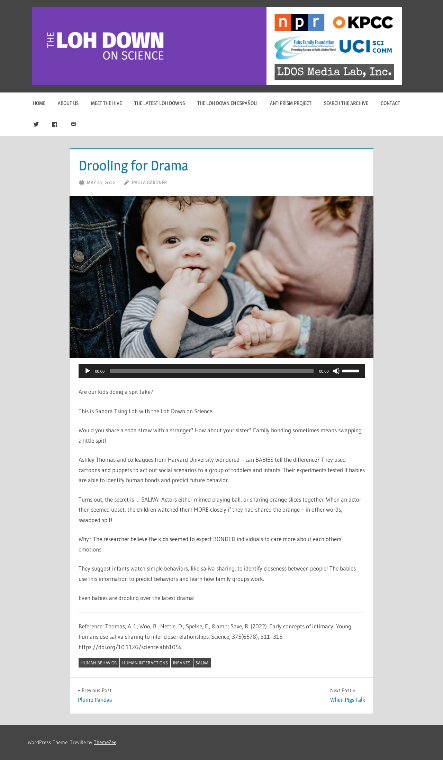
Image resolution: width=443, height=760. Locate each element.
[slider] (212, 371)
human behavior (99, 662)
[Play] (87, 371)
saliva (202, 662)
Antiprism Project (290, 103)
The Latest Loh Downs (159, 103)
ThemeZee (105, 742)
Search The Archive (346, 103)
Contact (390, 103)
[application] (222, 371)
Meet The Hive (106, 103)
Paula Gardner (149, 182)
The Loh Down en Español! (227, 103)
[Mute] (336, 371)
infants (181, 662)
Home (39, 103)
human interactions (145, 662)
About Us (68, 103)
